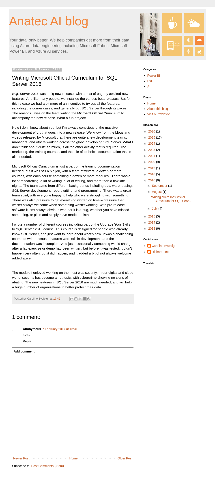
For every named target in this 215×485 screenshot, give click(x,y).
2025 (152, 137)
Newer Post (21, 458)
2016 (152, 180)
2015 (152, 216)
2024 (152, 143)
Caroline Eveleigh (164, 246)
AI (148, 86)
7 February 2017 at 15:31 (59, 329)
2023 (152, 150)
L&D (150, 81)
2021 (152, 156)
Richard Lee (160, 252)
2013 (152, 228)
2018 (152, 174)
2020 (152, 162)
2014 (152, 222)
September (160, 185)
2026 (152, 131)
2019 (152, 168)
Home (73, 458)
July (155, 208)
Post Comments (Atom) (47, 466)
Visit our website (158, 114)
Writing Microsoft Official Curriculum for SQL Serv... (171, 199)
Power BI (153, 75)
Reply (27, 341)
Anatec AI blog (48, 21)
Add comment (24, 351)
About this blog (157, 109)
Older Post (125, 458)
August (157, 192)
